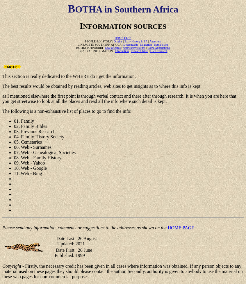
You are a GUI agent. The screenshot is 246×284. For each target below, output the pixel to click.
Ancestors (155, 41)
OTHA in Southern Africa (123, 9)
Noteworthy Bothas (134, 47)
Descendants (130, 44)
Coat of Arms (113, 47)
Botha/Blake (161, 44)
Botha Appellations (158, 47)
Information (122, 51)
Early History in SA (135, 41)
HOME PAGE (123, 38)
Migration (146, 44)
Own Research (158, 51)
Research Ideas (139, 51)
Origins (118, 41)
